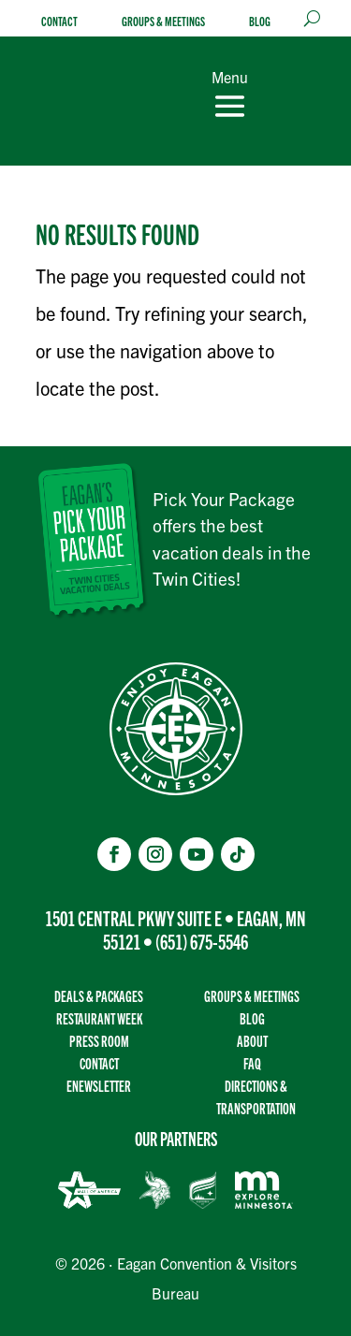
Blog (260, 21)
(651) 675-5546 (201, 940)
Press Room (99, 1041)
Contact (59, 21)
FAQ (252, 1063)
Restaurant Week (99, 1018)
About (252, 1041)
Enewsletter (98, 1086)
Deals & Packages (98, 996)
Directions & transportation (256, 1097)
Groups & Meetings (163, 21)
